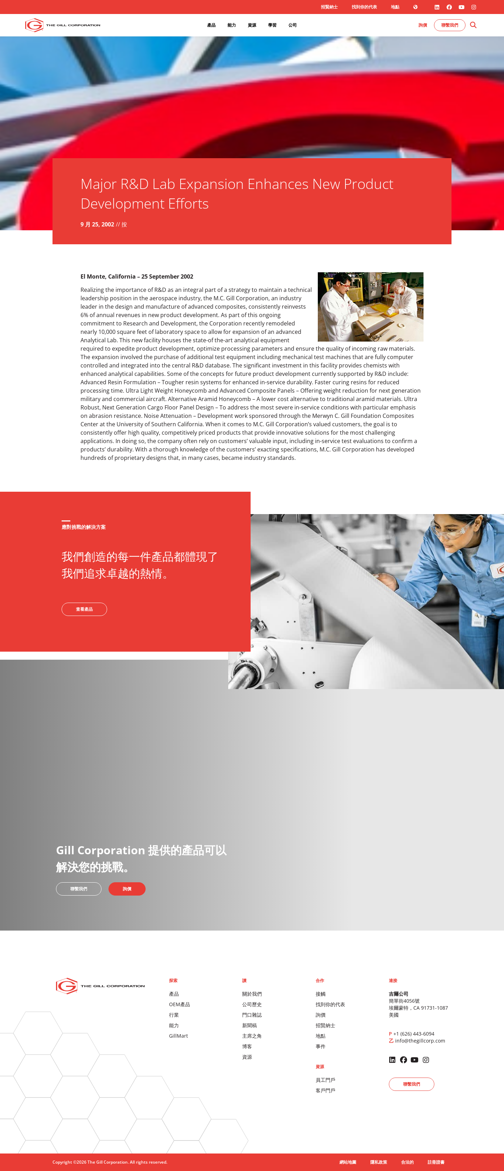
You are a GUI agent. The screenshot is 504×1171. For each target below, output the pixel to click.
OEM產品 (179, 1004)
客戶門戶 (325, 1090)
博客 (247, 1046)
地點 (395, 7)
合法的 (407, 1162)
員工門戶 (325, 1080)
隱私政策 (378, 1162)
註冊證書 (436, 1162)
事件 (321, 1046)
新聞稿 (249, 1025)
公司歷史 (252, 1004)
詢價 (321, 1014)
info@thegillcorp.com (420, 1040)
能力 (174, 1025)
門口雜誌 (252, 1014)
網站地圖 (348, 1162)
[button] (473, 25)
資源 (247, 1056)
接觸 (321, 993)
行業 (174, 1014)
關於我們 (252, 993)
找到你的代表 (364, 7)
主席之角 (252, 1035)
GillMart (178, 1035)
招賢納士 (329, 7)
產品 (174, 993)
